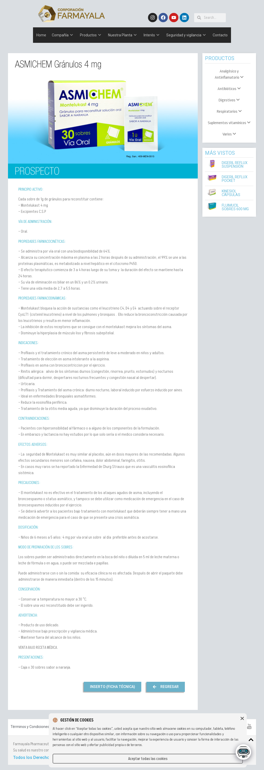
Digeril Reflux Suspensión (235, 164)
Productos (90, 35)
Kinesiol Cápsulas (231, 193)
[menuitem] (229, 74)
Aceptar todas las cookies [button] (148, 758)
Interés (151, 35)
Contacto (220, 35)
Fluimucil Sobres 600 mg (235, 207)
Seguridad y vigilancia (186, 35)
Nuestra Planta (122, 35)
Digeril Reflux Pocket (235, 179)
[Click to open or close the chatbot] (243, 753)
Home (41, 35)
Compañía (62, 35)
